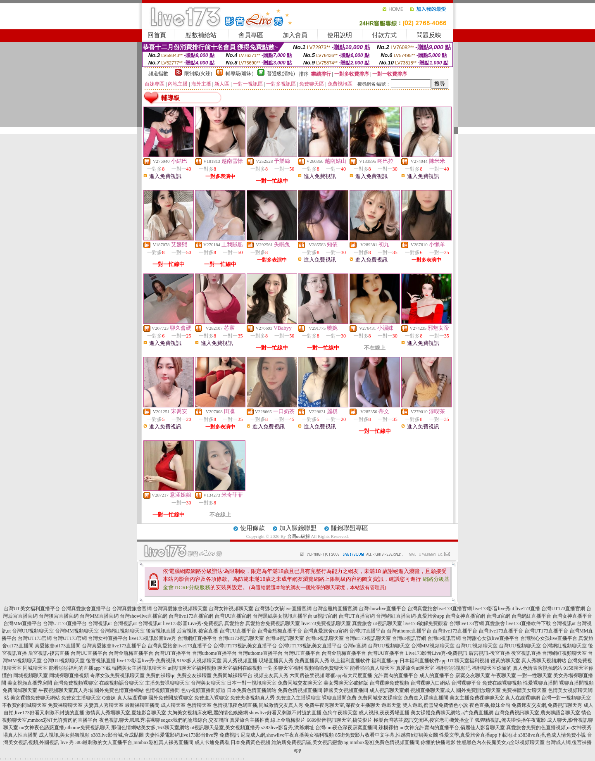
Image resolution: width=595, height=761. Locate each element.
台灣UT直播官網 (356, 616)
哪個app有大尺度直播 (349, 675)
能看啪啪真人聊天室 (372, 668)
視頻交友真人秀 (271, 675)
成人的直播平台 (436, 675)
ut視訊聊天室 (387, 623)
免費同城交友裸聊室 (380, 698)
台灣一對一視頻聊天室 (566, 698)
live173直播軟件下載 (528, 623)
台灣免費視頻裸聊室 (75, 683)
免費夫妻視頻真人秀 (252, 698)
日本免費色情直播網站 (251, 690)
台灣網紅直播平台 (531, 616)
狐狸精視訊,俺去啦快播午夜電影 (510, 720)
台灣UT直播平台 (367, 631)
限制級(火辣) (198, 73)
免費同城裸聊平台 (232, 675)
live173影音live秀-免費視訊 (146, 660)
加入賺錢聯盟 (298, 528)
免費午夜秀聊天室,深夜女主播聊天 (342, 705)
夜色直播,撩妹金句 (489, 705)
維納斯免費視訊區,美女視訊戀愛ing (309, 742)
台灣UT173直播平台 (65, 623)
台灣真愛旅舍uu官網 (325, 631)
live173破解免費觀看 (425, 623)
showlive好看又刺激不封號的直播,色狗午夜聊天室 (303, 713)
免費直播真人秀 (312, 660)
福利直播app (384, 660)
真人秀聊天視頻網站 (543, 660)
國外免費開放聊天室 (478, 690)
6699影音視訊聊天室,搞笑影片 (339, 720)
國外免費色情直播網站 (119, 690)
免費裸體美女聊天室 (524, 690)
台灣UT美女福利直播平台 (32, 608)
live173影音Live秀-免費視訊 (193, 623)
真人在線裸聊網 (522, 698)
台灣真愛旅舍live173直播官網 (439, 608)
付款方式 (384, 35)
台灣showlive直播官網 (143, 616)
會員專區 (250, 35)
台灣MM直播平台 (22, 623)
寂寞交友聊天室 (472, 675)
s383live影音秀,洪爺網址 (287, 727)
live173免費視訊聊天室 (326, 623)
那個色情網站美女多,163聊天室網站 (150, 727)
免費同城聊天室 (19, 690)
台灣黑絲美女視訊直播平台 (282, 616)
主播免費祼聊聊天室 (167, 683)
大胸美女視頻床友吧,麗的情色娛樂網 (207, 713)
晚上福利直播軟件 (350, 660)
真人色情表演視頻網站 (537, 668)
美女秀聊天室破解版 (346, 683)
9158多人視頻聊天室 (199, 660)
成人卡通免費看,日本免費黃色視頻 (232, 742)
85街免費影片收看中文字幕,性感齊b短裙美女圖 (386, 735)
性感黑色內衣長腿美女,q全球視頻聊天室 (501, 742)
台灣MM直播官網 (99, 616)
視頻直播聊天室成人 (432, 690)
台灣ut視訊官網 (409, 638)
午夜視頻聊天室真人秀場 (65, 690)
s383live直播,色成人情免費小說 (552, 735)
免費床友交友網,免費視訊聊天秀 (547, 705)
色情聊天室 (199, 705)
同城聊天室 (35, 668)
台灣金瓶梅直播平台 (279, 631)
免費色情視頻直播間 (300, 690)
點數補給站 (201, 35)
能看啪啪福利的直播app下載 (79, 668)
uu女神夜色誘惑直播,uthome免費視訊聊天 (64, 727)
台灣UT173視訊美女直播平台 (245, 646)
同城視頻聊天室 (30, 675)
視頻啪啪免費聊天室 (326, 668)
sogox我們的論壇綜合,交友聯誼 (195, 720)
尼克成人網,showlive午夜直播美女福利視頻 (287, 735)
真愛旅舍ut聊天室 (415, 668)
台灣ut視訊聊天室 (284, 638)
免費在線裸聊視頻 (502, 683)
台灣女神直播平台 (572, 616)
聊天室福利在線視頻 (239, 668)
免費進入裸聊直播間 (426, 698)
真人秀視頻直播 (240, 660)
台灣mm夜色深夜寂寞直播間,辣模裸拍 (357, 727)
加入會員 (295, 35)
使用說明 (339, 35)
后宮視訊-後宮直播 (197, 631)
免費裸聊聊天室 (65, 705)
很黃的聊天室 (505, 660)
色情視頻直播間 (162, 690)
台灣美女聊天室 (208, 683)
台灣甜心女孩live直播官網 (283, 608)
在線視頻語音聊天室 (121, 683)
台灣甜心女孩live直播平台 (490, 638)
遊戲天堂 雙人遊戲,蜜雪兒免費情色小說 (424, 705)
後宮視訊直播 (161, 631)
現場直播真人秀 (276, 660)
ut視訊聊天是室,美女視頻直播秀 (225, 727)
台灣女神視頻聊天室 (231, 608)
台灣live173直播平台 (455, 631)
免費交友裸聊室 (194, 675)
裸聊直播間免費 (339, 698)
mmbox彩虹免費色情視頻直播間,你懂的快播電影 (402, 742)
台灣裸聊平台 (466, 683)
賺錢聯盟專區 (349, 528)
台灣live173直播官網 (191, 616)
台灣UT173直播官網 (563, 608)
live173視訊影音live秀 (152, 638)
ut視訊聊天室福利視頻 (192, 668)
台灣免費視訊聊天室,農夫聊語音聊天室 (537, 713)
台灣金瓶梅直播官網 (335, 608)
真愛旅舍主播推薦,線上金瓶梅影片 (267, 720)
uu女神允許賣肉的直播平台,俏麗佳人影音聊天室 (452, 727)
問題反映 (428, 35)
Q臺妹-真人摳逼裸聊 (124, 698)
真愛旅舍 (234, 623)
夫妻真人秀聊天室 (104, 705)
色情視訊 (223, 705)
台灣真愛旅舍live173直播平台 (114, 646)
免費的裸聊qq (161, 675)
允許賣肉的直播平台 (396, 675)
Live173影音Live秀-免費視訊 (436, 653)
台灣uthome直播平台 (409, 631)
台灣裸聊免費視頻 (389, 683)
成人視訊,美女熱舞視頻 (64, 735)
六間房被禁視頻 (307, 675)
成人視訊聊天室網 (389, 690)
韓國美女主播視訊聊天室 (139, 668)
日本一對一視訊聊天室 (251, 683)
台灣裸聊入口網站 (430, 683)
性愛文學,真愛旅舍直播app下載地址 (478, 735)
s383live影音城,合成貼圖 (117, 735)
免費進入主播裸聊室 (298, 698)
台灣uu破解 (298, 536)
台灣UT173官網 (35, 638)
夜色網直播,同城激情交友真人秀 (268, 705)
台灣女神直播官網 (465, 616)
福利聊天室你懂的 (492, 668)
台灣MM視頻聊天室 (76, 631)
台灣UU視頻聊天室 (33, 631)
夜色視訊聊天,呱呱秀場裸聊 (129, 720)
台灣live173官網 (466, 623)
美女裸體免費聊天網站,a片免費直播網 (452, 713)
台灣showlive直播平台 (382, 608)
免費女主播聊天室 (81, 698)
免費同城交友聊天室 (300, 683)
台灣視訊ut (100, 623)
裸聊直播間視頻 (576, 683)
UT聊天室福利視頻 (468, 660)
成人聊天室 (173, 705)
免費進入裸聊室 (211, 698)
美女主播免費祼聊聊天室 (477, 698)
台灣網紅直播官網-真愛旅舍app (410, 616)
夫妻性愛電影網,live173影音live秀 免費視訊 (192, 735)
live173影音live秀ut (493, 608)
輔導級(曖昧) (240, 73)
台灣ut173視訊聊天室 (241, 638)
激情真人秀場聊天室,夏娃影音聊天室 (126, 713)
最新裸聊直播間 (142, 705)
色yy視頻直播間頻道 (203, 690)
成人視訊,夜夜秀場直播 (384, 713)
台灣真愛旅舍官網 (132, 608)
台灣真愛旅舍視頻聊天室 (180, 608)
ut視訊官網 (325, 616)
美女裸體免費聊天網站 (35, 698)
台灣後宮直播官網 (59, 616)
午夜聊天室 (503, 675)
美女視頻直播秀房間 (29, 683)
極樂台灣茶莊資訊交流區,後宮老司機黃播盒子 (424, 720)
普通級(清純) (281, 73)
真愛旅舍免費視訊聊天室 (272, 623)
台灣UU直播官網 (232, 616)
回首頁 (157, 35)
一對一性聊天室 (534, 675)
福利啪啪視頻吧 (453, 668)
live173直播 (527, 608)
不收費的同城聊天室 (24, 705)
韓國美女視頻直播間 (346, 690)
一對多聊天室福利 (283, 668)
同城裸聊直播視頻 (69, 675)
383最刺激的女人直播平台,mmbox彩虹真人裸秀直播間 (134, 742)
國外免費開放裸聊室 (170, 698)
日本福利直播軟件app (423, 660)
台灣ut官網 (498, 616)
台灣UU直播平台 (237, 631)
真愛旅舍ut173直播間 (58, 646)
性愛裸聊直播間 (540, 683)
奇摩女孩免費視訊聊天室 (117, 675)
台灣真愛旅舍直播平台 (86, 608)
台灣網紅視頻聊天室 (122, 631)
